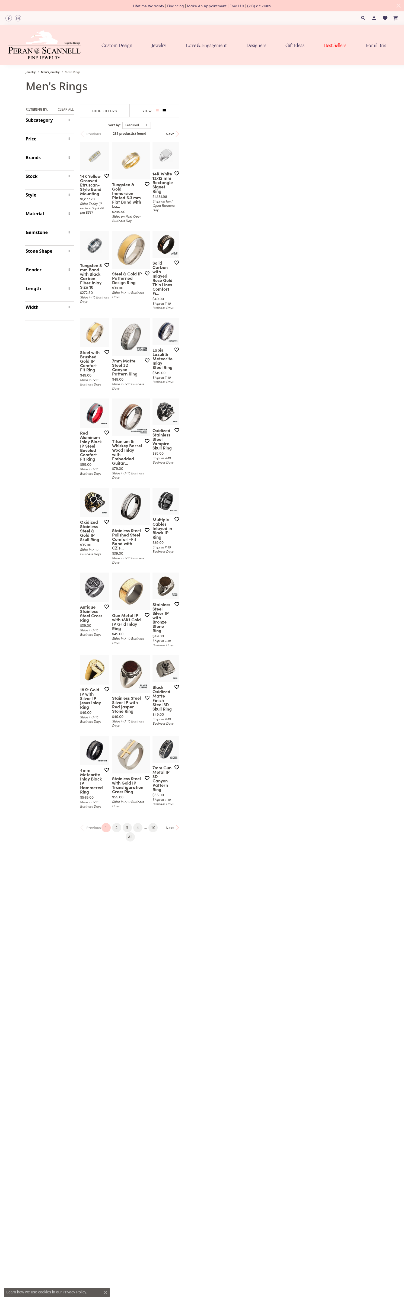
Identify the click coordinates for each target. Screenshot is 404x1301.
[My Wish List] (385, 18)
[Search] (363, 18)
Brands (33, 157)
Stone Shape (39, 251)
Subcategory (39, 120)
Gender (34, 270)
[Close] (398, 6)
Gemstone (37, 232)
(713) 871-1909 (259, 5)
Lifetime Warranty (148, 5)
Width (32, 307)
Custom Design (116, 45)
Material (35, 213)
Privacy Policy (74, 1292)
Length (33, 288)
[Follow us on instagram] (18, 18)
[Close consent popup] (105, 1292)
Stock (32, 176)
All (258, 1167)
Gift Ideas (294, 45)
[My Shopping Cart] (396, 18)
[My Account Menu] (374, 18)
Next (369, 133)
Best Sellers (335, 45)
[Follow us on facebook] (8, 18)
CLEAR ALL (66, 109)
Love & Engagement (206, 45)
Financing (175, 5)
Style (31, 195)
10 (247, 1167)
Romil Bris (375, 45)
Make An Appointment (207, 5)
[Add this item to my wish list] (175, 244)
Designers (256, 45)
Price (31, 139)
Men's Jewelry (50, 72)
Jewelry (159, 45)
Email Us (237, 5)
